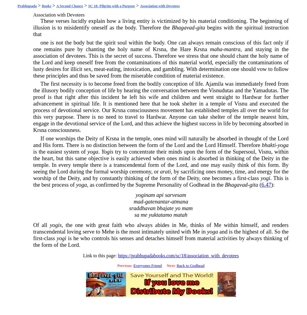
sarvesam (175, 195)
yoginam (145, 195)
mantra (232, 49)
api (160, 195)
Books (46, 6)
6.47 (266, 185)
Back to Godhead (190, 265)
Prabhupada (27, 6)
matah (180, 215)
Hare (185, 49)
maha (216, 49)
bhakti (269, 145)
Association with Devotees (160, 6)
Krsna (159, 49)
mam (187, 208)
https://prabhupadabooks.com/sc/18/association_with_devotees (178, 255)
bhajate (165, 208)
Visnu (240, 103)
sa (136, 215)
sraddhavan (142, 208)
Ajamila (214, 84)
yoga (283, 145)
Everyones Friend (147, 265)
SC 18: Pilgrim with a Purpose (111, 6)
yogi (265, 178)
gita (200, 27)
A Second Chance (69, 6)
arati (165, 171)
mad (138, 201)
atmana (179, 201)
